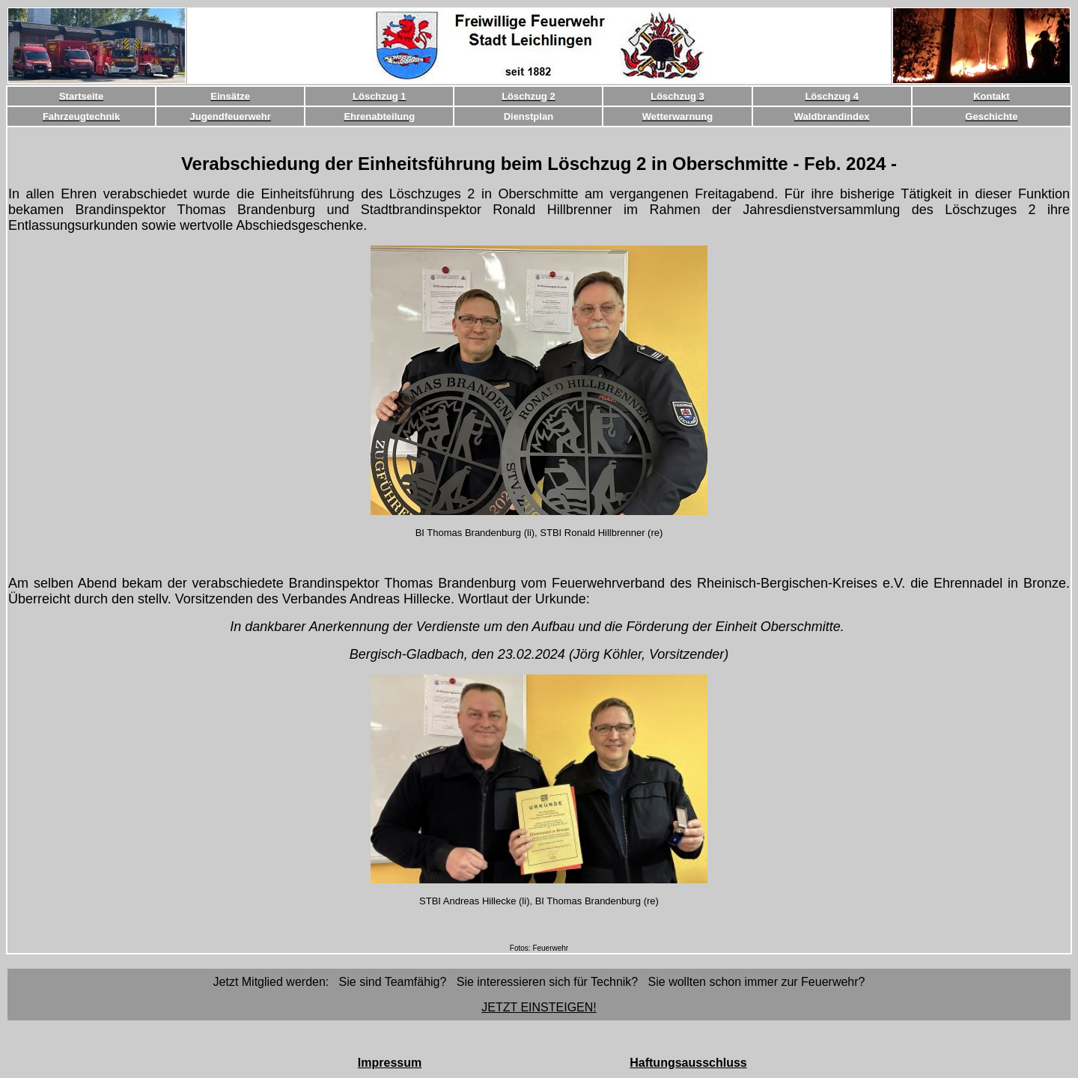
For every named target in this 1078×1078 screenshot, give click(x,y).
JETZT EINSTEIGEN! (539, 1007)
